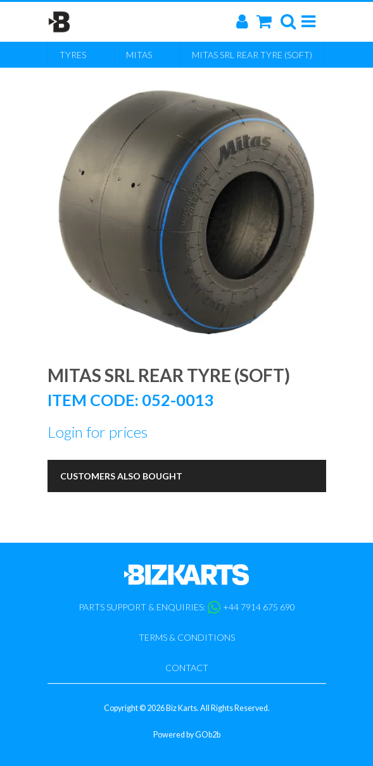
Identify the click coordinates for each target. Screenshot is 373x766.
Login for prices (97, 431)
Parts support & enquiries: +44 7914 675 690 (187, 607)
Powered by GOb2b (186, 734)
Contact (186, 667)
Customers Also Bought (121, 476)
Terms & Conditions (187, 637)
